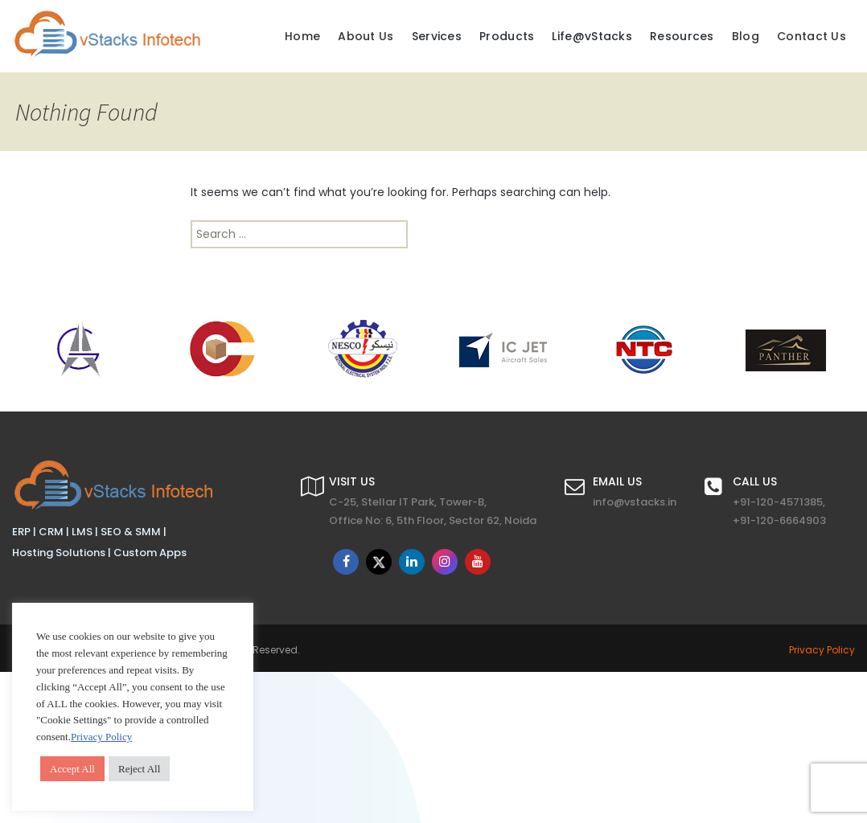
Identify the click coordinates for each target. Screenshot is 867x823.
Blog (745, 36)
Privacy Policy (822, 650)
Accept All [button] (72, 769)
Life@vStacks (592, 36)
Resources (682, 36)
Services (437, 36)
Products (506, 36)
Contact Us (811, 36)
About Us (365, 36)
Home (302, 36)
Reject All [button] (139, 769)
